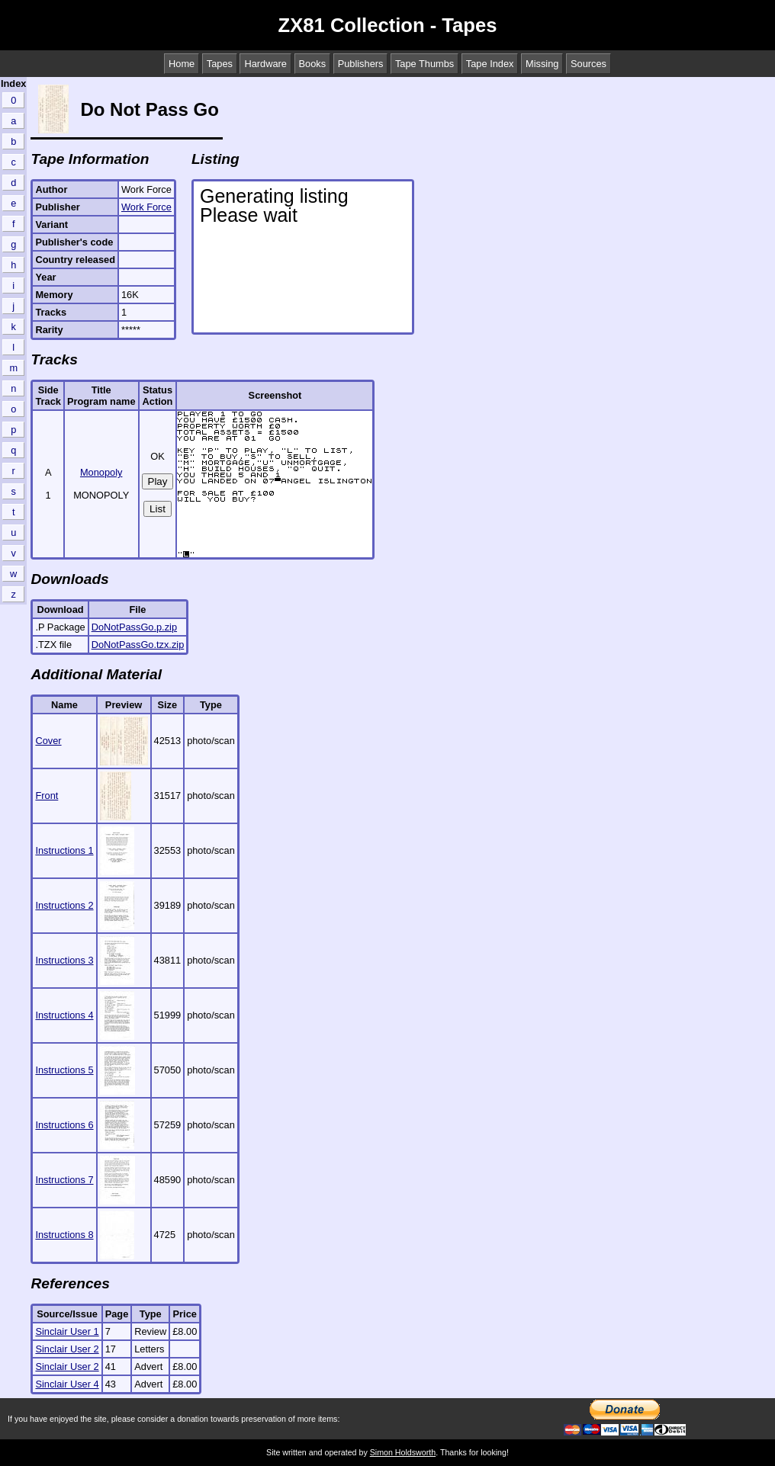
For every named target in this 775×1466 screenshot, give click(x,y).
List (158, 509)
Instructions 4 (64, 1015)
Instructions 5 (64, 1070)
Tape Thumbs (424, 63)
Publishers (361, 63)
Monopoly (101, 472)
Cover (48, 740)
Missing (542, 63)
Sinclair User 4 (66, 1384)
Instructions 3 (64, 960)
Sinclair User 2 (66, 1349)
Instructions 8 (64, 1234)
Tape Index (490, 63)
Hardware (265, 63)
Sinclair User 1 (66, 1331)
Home (182, 63)
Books (312, 63)
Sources (588, 63)
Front (46, 795)
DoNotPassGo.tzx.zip (138, 644)
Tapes (220, 63)
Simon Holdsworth (403, 1452)
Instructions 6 (64, 1125)
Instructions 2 (64, 905)
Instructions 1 (64, 850)
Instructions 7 (64, 1179)
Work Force (146, 207)
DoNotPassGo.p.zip (134, 627)
